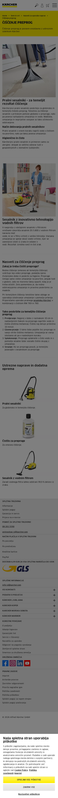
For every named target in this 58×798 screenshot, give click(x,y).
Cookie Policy (21, 770)
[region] (29, 766)
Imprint (18, 773)
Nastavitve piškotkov (29, 794)
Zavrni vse (29, 787)
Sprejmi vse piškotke (29, 780)
